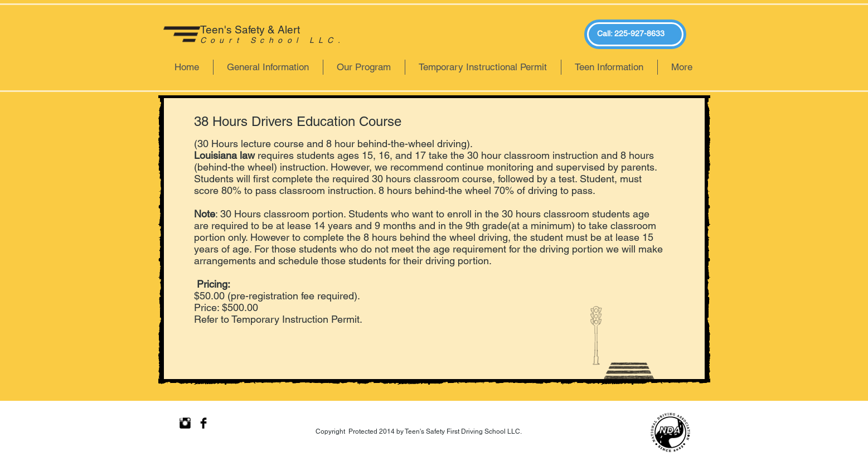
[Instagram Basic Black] (185, 423)
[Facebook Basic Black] (203, 423)
